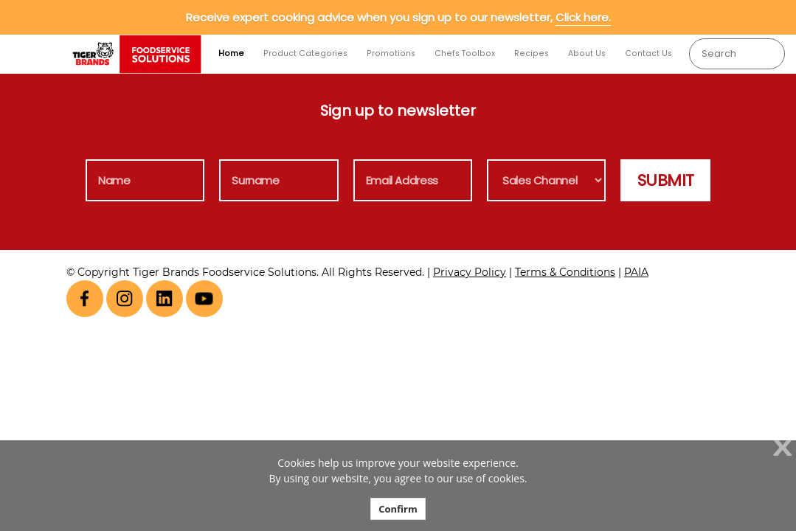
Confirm (398, 509)
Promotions (391, 53)
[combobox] (736, 53)
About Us (587, 53)
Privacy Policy (469, 272)
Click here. (583, 17)
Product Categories (305, 53)
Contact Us (648, 53)
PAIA (636, 272)
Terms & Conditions (565, 272)
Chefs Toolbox (465, 53)
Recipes (531, 53)
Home (231, 53)
